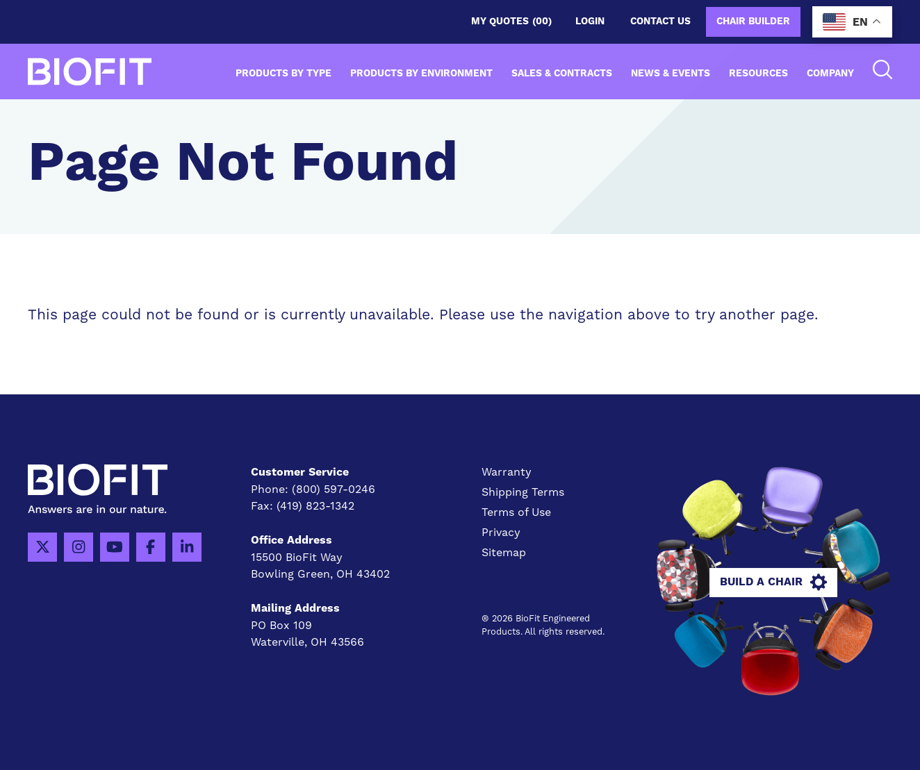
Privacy (501, 532)
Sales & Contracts (561, 73)
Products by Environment (421, 73)
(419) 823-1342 (315, 505)
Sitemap (504, 552)
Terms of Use (516, 512)
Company (830, 73)
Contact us (660, 21)
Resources (758, 73)
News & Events (670, 73)
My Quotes (511, 22)
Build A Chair (773, 582)
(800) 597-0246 (333, 489)
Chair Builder (753, 21)
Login (590, 21)
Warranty (507, 471)
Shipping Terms (523, 492)
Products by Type (283, 73)
